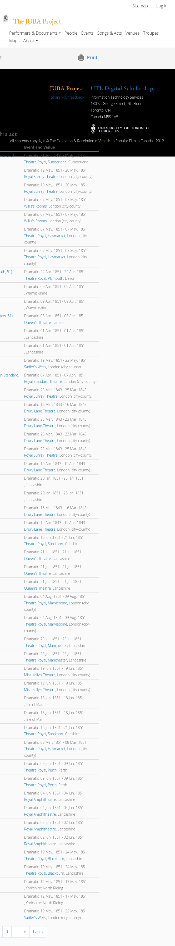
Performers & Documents (33, 33)
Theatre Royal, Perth (40, 770)
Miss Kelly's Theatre (39, 674)
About (28, 41)
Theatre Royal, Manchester (45, 645)
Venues (132, 33)
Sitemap (140, 6)
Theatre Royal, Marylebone (45, 602)
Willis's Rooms (35, 206)
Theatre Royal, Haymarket (44, 235)
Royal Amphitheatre (40, 799)
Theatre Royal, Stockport (43, 543)
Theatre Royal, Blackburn (44, 858)
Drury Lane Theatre (39, 411)
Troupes (151, 33)
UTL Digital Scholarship (122, 88)
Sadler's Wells (35, 366)
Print (92, 57)
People (70, 33)
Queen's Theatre (37, 322)
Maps (14, 41)
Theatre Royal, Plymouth (43, 278)
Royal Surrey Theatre (41, 176)
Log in (162, 6)
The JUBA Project (37, 21)
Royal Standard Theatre (43, 381)
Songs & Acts (109, 33)
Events (87, 33)
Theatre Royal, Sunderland (45, 161)
